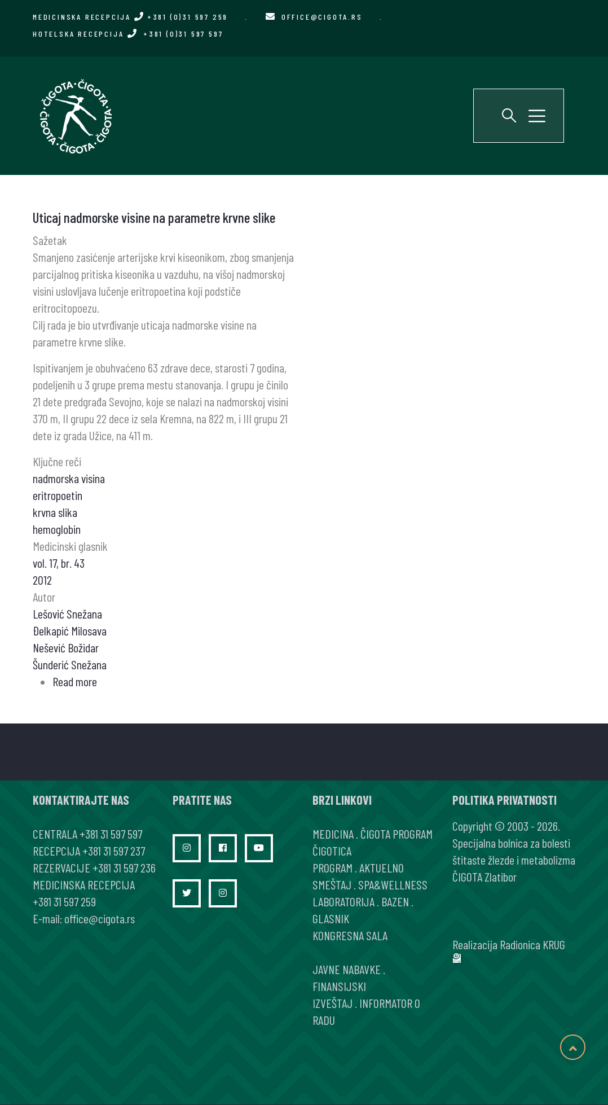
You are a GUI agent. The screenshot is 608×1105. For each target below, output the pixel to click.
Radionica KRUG (532, 944)
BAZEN (395, 901)
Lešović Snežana (67, 613)
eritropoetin (57, 495)
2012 (42, 579)
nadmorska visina (69, 478)
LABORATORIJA (343, 901)
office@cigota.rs (322, 16)
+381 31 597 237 (113, 850)
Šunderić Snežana (70, 664)
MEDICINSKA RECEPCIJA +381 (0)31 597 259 (130, 16)
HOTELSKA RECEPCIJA (128, 33)
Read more (74, 681)
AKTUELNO (381, 867)
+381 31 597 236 (124, 867)
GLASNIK (330, 918)
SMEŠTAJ (331, 884)
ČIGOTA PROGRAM (396, 833)
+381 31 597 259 (64, 901)
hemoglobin (57, 528)
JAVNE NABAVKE (346, 969)
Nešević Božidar (66, 647)
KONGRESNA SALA (349, 935)
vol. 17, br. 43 (59, 562)
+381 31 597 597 (111, 833)
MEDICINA (333, 833)
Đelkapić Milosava (70, 630)
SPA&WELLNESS (393, 884)
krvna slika (55, 512)
